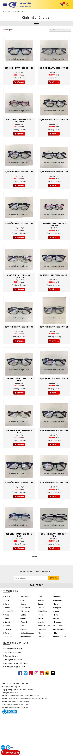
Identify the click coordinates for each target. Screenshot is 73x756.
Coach (23, 600)
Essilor (23, 604)
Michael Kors (25, 611)
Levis (6, 600)
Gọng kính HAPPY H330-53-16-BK (19, 172)
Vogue (56, 611)
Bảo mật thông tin (10, 656)
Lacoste (40, 608)
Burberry (57, 597)
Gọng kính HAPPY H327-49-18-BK (54, 120)
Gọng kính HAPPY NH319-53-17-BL (54, 276)
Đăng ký (53, 578)
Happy (40, 618)
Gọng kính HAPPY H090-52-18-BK (54, 431)
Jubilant (40, 600)
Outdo (23, 615)
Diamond (57, 622)
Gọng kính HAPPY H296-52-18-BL (19, 68)
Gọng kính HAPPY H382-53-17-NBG (54, 535)
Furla (55, 604)
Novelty (7, 622)
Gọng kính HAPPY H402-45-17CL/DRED (19, 276)
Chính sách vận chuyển (12, 649)
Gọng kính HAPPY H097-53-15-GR (53, 379)
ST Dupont (57, 626)
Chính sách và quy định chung (15, 663)
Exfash (6, 626)
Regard (23, 622)
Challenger (41, 629)
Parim (6, 618)
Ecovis (23, 626)
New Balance (59, 629)
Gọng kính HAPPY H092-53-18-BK (54, 327)
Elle (55, 633)
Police (6, 608)
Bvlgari (23, 629)
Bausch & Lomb (43, 626)
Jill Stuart (7, 637)
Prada (6, 615)
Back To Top (36, 585)
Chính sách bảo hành (12, 652)
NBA (55, 615)
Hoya (6, 604)
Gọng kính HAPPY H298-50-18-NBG (19, 535)
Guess (40, 604)
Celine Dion (42, 611)
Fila (39, 633)
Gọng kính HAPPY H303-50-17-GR (53, 68)
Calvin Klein (25, 608)
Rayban (6, 597)
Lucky (56, 618)
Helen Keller (25, 637)
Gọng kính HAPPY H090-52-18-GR (19, 327)
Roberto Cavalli (59, 637)
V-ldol (23, 618)
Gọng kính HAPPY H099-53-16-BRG (19, 432)
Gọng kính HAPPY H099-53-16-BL (19, 482)
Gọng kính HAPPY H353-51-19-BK (19, 223)
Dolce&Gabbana (27, 633)
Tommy (40, 597)
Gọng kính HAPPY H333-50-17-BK (54, 172)
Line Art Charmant (10, 611)
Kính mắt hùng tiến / (18, 11)
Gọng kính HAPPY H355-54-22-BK (54, 482)
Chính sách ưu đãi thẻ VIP (14, 667)
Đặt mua (19, 82)
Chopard (57, 608)
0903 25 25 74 (10, 752)
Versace (7, 629)
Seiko (6, 633)
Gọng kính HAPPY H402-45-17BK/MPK (54, 224)
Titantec (40, 637)
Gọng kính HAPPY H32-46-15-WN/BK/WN (19, 121)
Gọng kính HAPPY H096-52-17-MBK (19, 380)
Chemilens (58, 600)
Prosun (40, 615)
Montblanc (24, 597)
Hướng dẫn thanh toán (12, 660)
